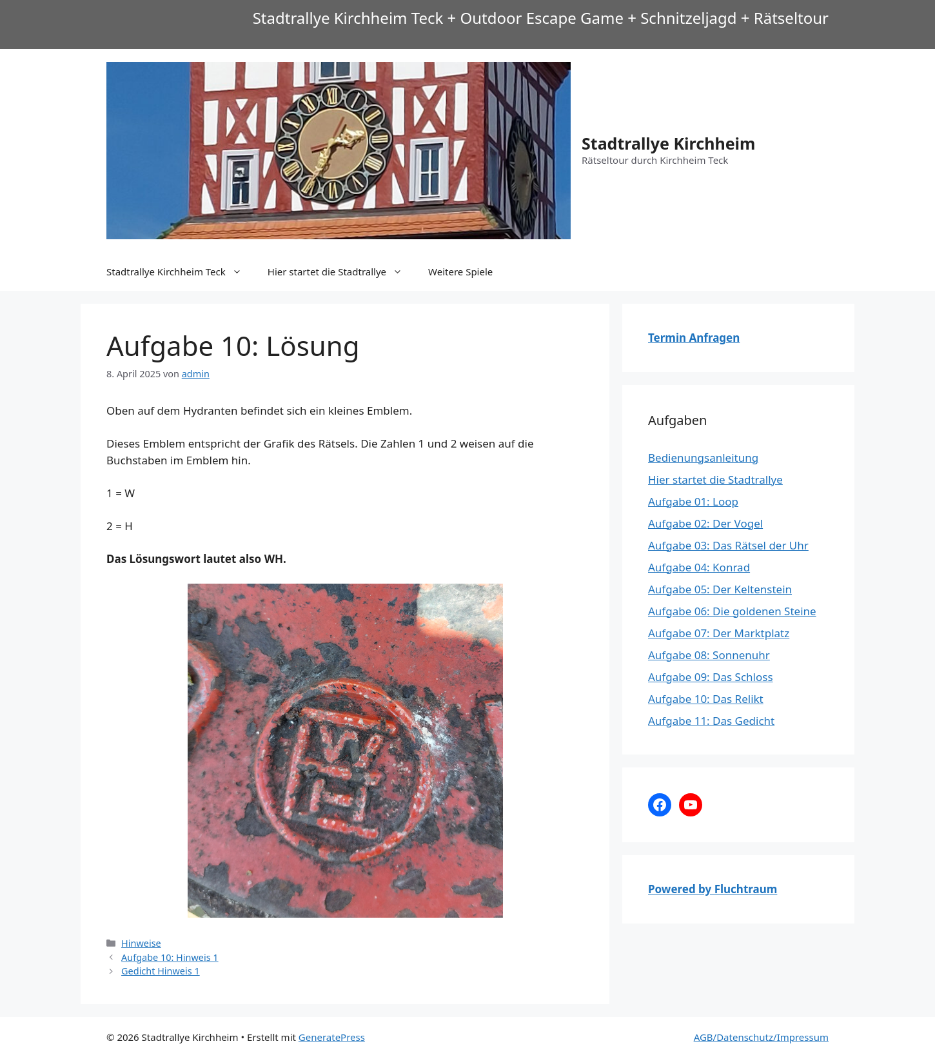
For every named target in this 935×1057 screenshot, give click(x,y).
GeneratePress (332, 1037)
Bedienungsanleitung (703, 457)
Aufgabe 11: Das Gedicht (711, 720)
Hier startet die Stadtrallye (341, 271)
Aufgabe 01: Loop (693, 501)
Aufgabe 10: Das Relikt (705, 698)
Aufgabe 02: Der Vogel (705, 523)
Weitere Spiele (460, 271)
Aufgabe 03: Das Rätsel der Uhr (728, 545)
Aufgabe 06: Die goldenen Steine (732, 611)
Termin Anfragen (694, 337)
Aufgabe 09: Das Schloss (710, 676)
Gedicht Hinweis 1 (160, 971)
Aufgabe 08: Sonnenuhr (709, 654)
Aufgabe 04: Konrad (699, 567)
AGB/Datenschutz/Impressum (761, 1037)
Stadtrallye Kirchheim (668, 143)
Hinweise (141, 943)
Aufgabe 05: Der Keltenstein (720, 589)
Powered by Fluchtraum (712, 889)
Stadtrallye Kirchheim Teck (180, 271)
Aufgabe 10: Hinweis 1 (170, 957)
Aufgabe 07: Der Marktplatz (718, 633)
